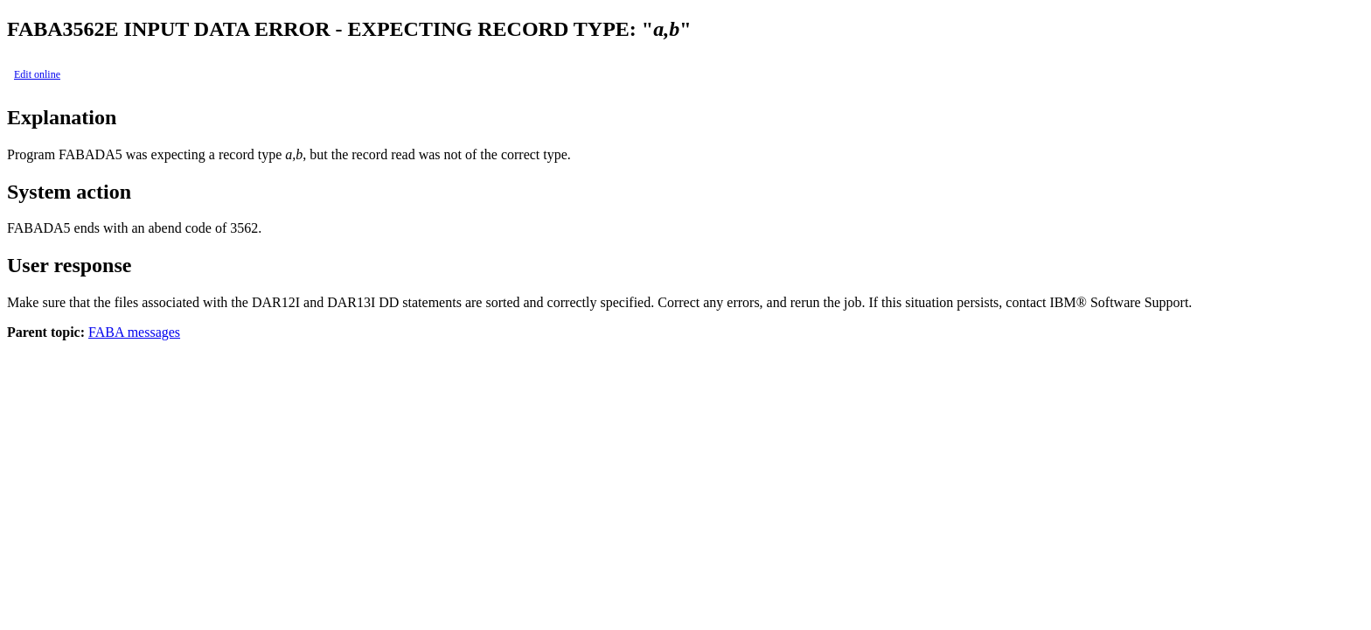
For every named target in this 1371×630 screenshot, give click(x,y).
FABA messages (134, 332)
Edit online (37, 74)
